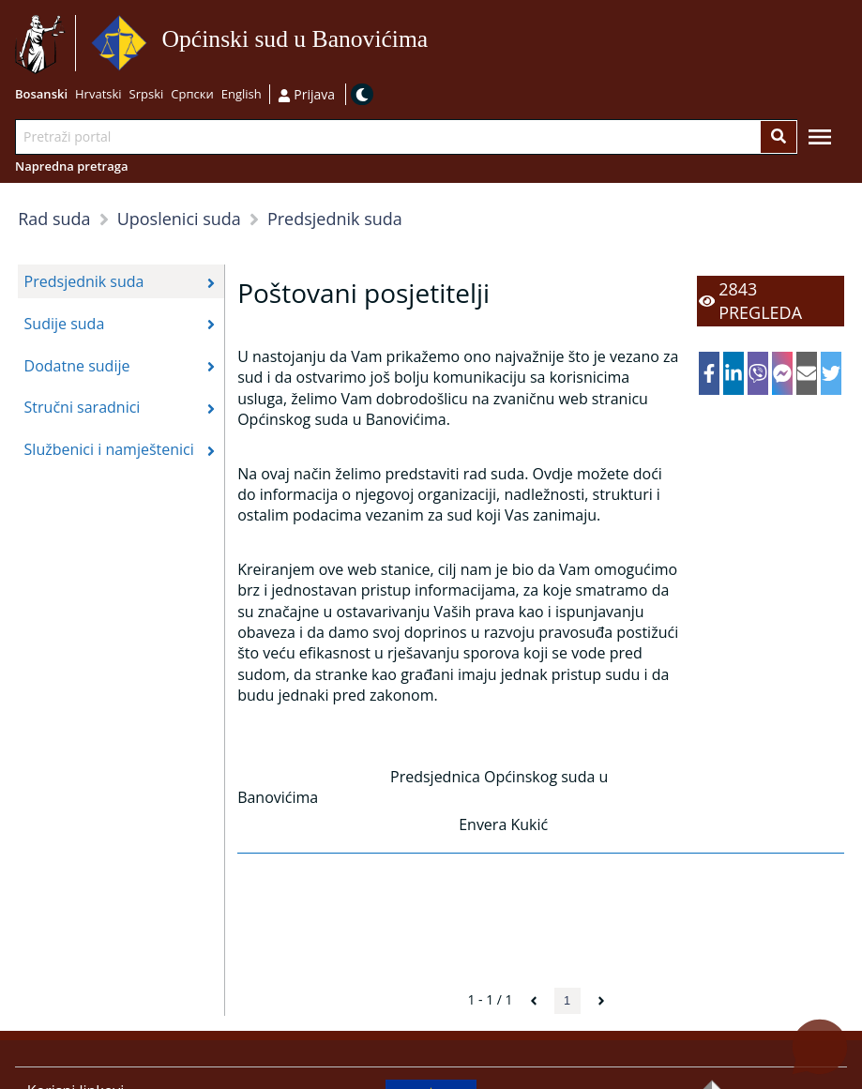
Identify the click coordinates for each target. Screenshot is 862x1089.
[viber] (758, 373)
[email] (807, 373)
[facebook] (709, 373)
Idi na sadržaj (434, 43)
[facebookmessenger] (783, 373)
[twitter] (831, 373)
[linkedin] (734, 373)
